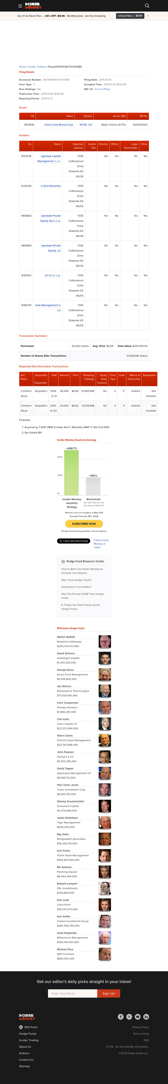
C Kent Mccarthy (51, 186)
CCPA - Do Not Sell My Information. (127, 1047)
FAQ (146, 1040)
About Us (25, 1047)
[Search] (147, 6)
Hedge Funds (27, 1034)
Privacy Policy (140, 1027)
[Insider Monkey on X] (130, 1017)
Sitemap (24, 1066)
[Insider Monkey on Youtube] (139, 1017)
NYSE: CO (86, 125)
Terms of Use (141, 1034)
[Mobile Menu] (20, 6)
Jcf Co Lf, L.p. (52, 275)
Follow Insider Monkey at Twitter (101, 543)
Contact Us (26, 1060)
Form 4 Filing (102, 89)
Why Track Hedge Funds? (76, 580)
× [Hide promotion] (148, 16)
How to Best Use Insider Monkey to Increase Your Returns (82, 571)
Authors (24, 1053)
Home (22, 67)
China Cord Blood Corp (58, 125)
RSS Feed (28, 1027)
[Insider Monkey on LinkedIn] (146, 1017)
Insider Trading (37, 67)
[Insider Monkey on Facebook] (122, 1017)
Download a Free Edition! (76, 587)
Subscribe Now (84, 524)
